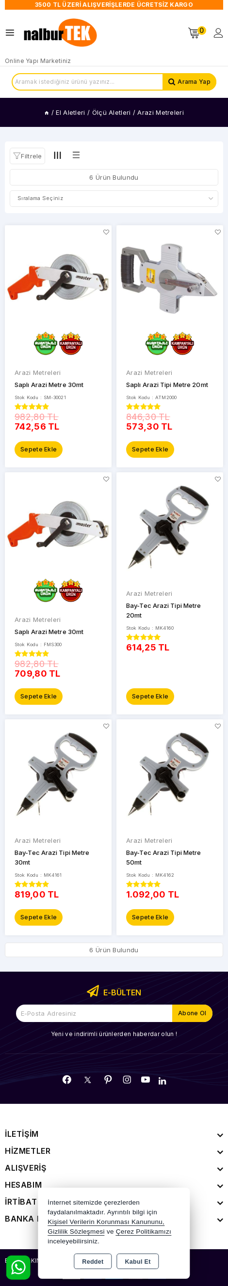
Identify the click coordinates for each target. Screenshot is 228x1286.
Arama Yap (194, 81)
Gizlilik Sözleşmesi (76, 1231)
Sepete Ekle (38, 449)
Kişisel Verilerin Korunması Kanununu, (106, 1221)
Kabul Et (138, 1261)
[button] (27, 156)
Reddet (92, 1261)
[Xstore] (61, 33)
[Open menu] (12, 33)
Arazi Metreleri (38, 372)
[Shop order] (114, 198)
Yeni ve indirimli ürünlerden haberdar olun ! (114, 1034)
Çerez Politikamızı (143, 1231)
